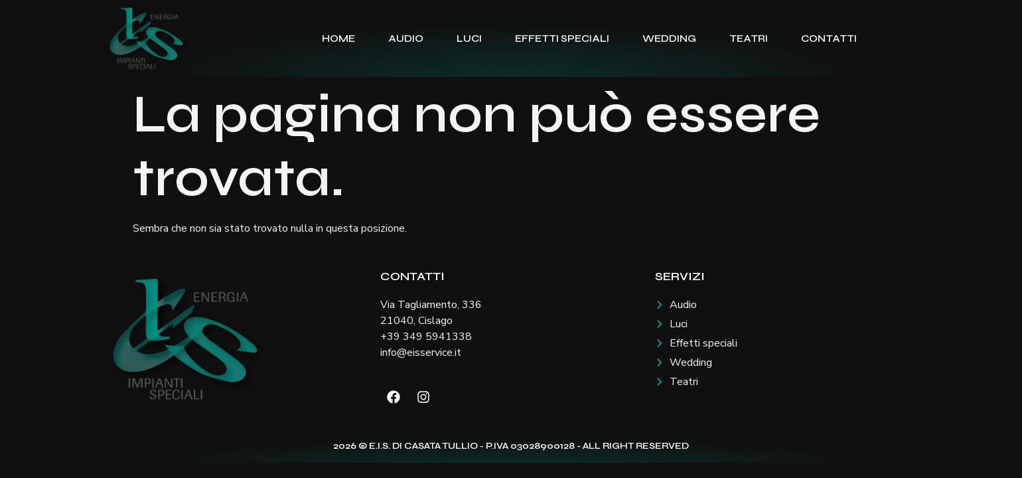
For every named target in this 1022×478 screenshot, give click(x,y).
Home (338, 38)
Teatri (748, 38)
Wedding (669, 38)
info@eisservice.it (420, 352)
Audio (405, 38)
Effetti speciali (562, 38)
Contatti (829, 38)
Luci (469, 38)
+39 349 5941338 (426, 336)
